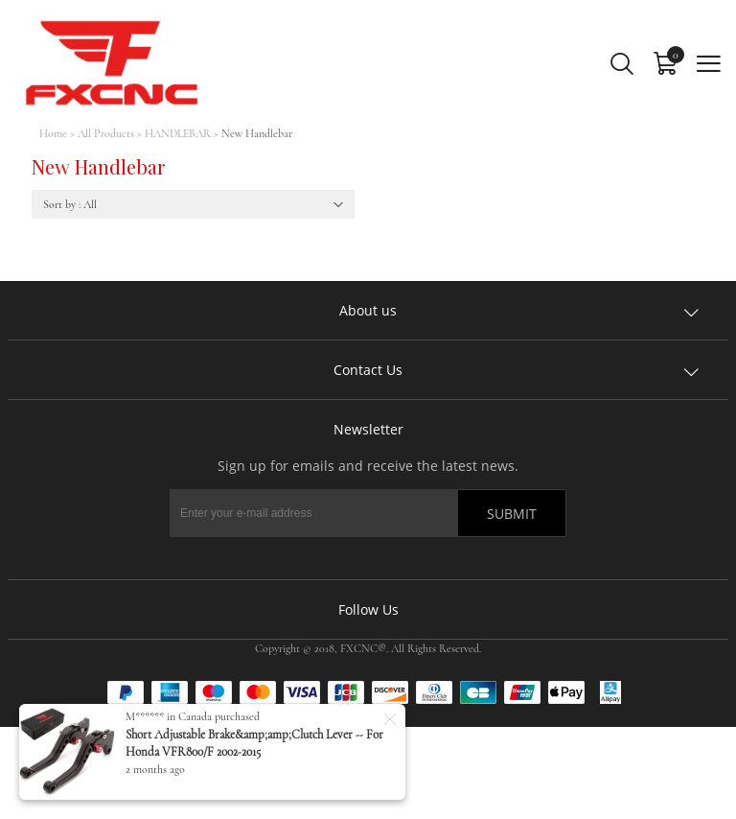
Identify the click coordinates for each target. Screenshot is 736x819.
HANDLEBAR (178, 133)
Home (53, 133)
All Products (106, 133)
